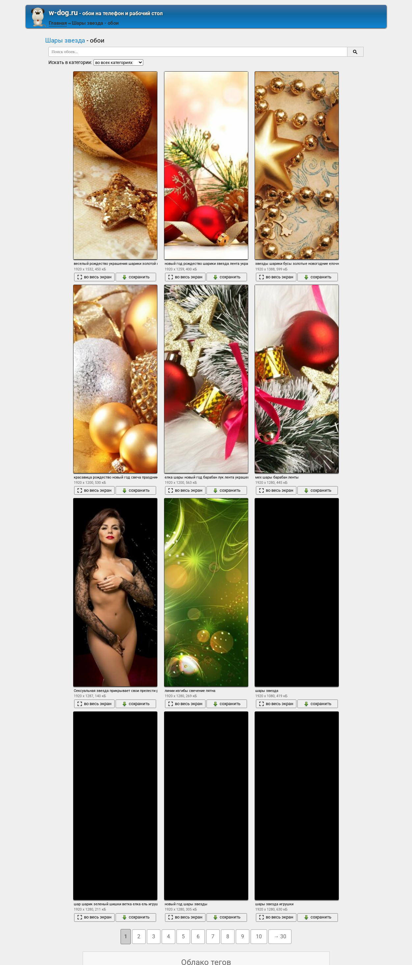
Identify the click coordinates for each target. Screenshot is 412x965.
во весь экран (94, 277)
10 (259, 936)
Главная (58, 23)
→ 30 (280, 936)
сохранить (136, 277)
